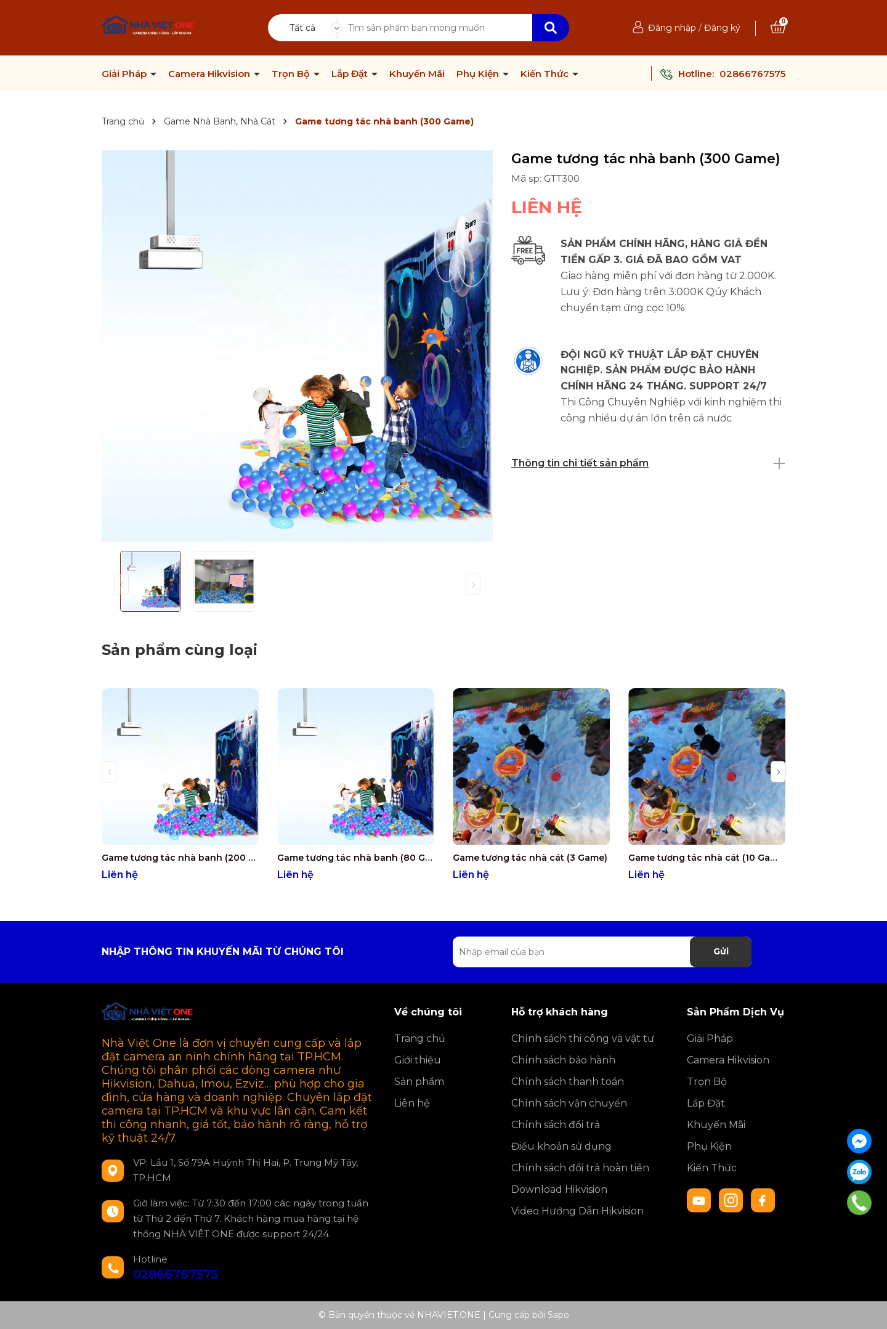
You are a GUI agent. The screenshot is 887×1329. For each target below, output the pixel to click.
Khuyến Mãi (417, 73)
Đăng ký (722, 27)
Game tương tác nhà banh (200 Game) (180, 857)
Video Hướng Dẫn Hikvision (577, 1211)
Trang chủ (419, 1038)
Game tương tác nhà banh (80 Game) (355, 857)
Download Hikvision (559, 1189)
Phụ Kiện (478, 73)
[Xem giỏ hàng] (778, 27)
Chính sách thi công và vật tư (582, 1038)
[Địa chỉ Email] (602, 952)
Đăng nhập (672, 27)
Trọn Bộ (292, 73)
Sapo (558, 1314)
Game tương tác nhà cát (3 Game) (530, 857)
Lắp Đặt (350, 73)
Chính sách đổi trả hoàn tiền (580, 1168)
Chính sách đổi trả (555, 1125)
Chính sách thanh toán (567, 1081)
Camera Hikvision (210, 73)
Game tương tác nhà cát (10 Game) (706, 857)
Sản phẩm (419, 1081)
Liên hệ (412, 1103)
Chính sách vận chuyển (569, 1103)
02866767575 (752, 73)
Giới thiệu (417, 1060)
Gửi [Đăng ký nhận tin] (721, 951)
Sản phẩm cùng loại (179, 650)
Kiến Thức (545, 73)
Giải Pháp (125, 73)
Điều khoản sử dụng (561, 1146)
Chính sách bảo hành (563, 1060)
